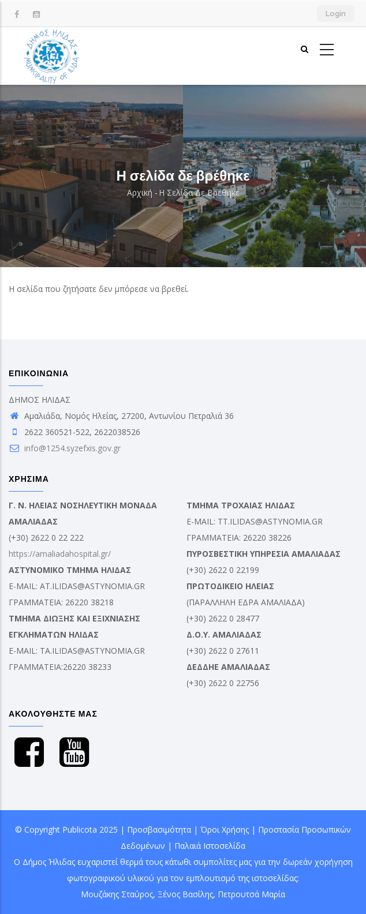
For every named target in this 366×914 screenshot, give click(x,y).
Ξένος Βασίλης (185, 894)
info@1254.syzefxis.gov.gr (65, 448)
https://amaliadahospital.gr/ (60, 553)
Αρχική (139, 192)
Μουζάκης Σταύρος (117, 894)
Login (336, 13)
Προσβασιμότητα (159, 829)
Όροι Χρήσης (224, 829)
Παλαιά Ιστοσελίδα (209, 845)
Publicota (79, 829)
